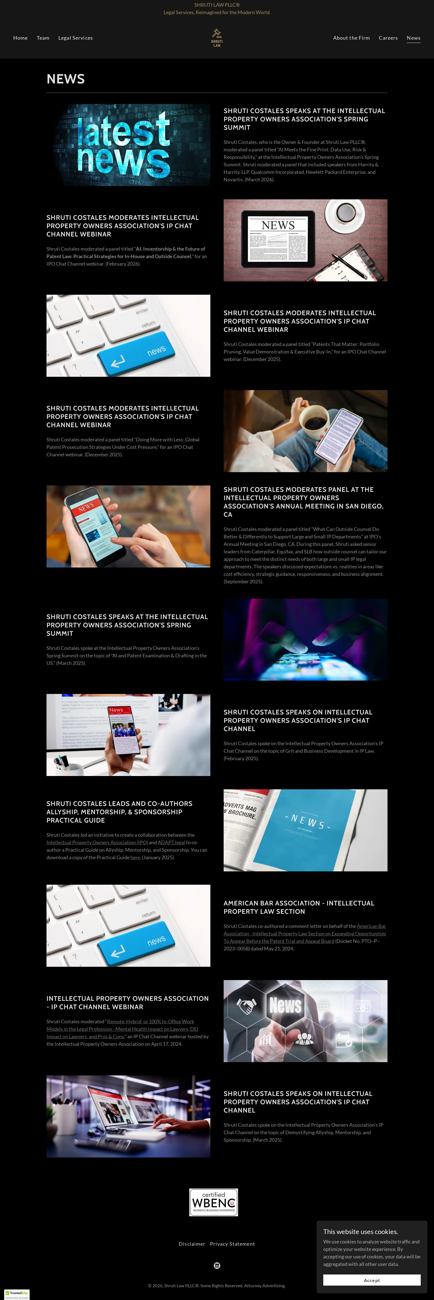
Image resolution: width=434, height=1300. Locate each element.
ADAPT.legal (171, 842)
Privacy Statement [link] (232, 1244)
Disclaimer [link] (192, 1244)
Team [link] (43, 38)
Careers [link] (388, 38)
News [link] (414, 38)
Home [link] (20, 38)
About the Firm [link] (351, 38)
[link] (217, 37)
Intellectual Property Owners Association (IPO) (97, 842)
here (135, 857)
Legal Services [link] (75, 38)
